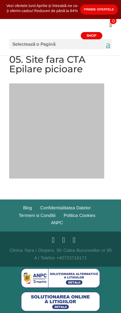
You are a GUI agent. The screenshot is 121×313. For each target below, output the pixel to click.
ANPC (57, 222)
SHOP (91, 35)
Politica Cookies (79, 215)
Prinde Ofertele (99, 9)
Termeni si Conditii (37, 215)
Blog (27, 207)
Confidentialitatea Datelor (65, 207)
